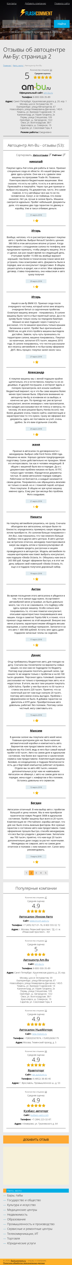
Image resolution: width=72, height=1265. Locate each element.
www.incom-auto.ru (39, 920)
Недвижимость (17, 1214)
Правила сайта (62, 3)
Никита (36, 517)
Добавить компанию (35, 3)
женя (36, 444)
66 (46, 1051)
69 (46, 1091)
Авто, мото (14, 1190)
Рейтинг (57, 155)
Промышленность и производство (31, 1224)
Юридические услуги (21, 1243)
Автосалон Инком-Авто (36, 916)
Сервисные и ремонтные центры (29, 1229)
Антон (36, 589)
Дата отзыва (40, 155)
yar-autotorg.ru (39, 1074)
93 (46, 1010)
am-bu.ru (48, 92)
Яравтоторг (36, 1070)
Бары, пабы (15, 1195)
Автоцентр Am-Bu (36, 959)
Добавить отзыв (36, 1139)
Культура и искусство (21, 1205)
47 (46, 897)
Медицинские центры (22, 1210)
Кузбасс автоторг (36, 1110)
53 (51, 70)
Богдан (36, 803)
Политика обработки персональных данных (24, 1263)
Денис (36, 655)
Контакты (11, 3)
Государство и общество (24, 1200)
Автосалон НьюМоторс (36, 1029)
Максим (36, 731)
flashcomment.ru (18, 1260)
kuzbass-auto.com (39, 1115)
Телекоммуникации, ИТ (22, 1234)
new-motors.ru (39, 1033)
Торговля (13, 1238)
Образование (16, 1219)
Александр (36, 372)
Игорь (36, 231)
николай (36, 161)
